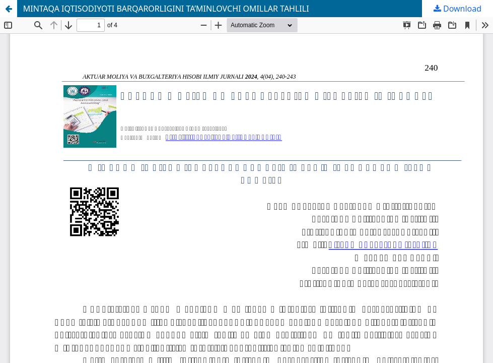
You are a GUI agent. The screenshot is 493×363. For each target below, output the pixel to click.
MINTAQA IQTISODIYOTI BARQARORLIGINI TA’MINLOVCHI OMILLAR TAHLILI (166, 8)
